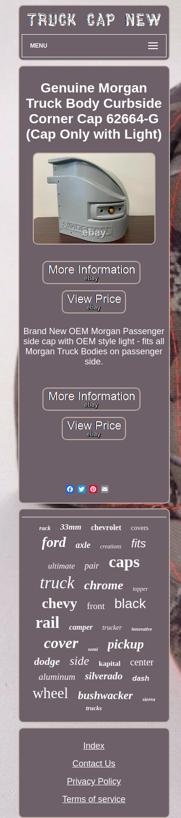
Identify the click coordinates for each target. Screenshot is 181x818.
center (142, 662)
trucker (112, 627)
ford (54, 542)
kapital (110, 663)
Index (93, 746)
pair (91, 566)
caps (124, 562)
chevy (59, 603)
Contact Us (93, 763)
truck (57, 582)
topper (140, 588)
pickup (126, 644)
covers (140, 528)
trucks (94, 708)
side (79, 660)
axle (83, 545)
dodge (47, 661)
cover (61, 642)
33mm (70, 527)
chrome (103, 585)
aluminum (57, 677)
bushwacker (105, 695)
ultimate (61, 566)
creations (111, 546)
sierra (148, 699)
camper (81, 627)
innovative (142, 629)
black (130, 603)
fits (138, 543)
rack (45, 528)
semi (93, 649)
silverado (104, 676)
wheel (50, 693)
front (96, 606)
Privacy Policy (94, 781)
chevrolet (106, 527)
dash (140, 678)
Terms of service (93, 799)
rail (47, 622)
